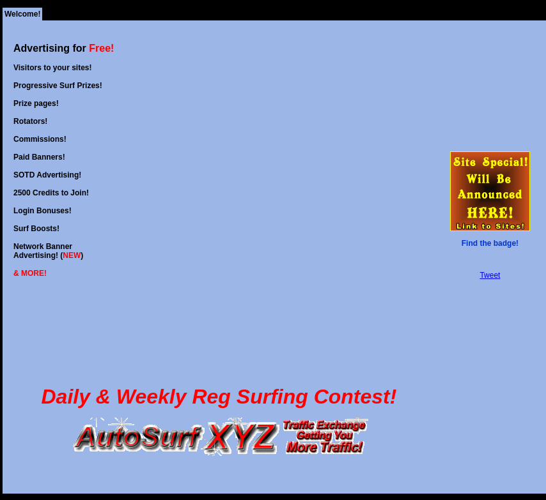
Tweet (490, 275)
